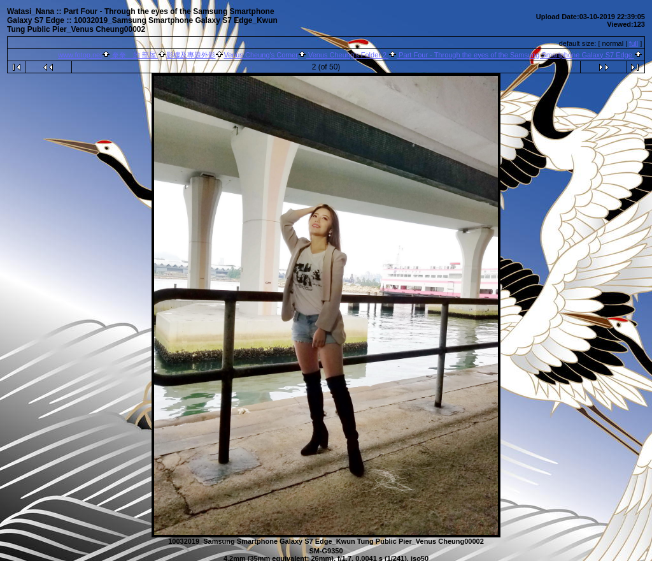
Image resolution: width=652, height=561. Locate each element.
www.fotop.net (80, 55)
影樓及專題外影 (190, 55)
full (633, 43)
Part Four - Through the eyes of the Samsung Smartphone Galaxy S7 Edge (515, 55)
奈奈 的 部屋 (134, 55)
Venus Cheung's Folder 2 (347, 55)
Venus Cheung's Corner (260, 55)
